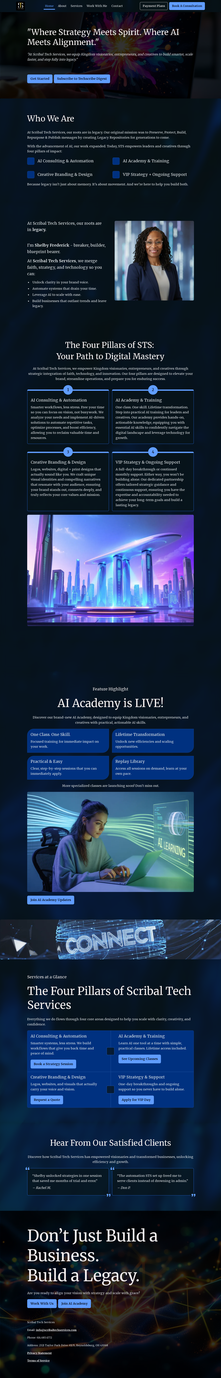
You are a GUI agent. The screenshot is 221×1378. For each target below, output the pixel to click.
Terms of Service (38, 1360)
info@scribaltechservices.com (56, 1330)
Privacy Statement (39, 1353)
